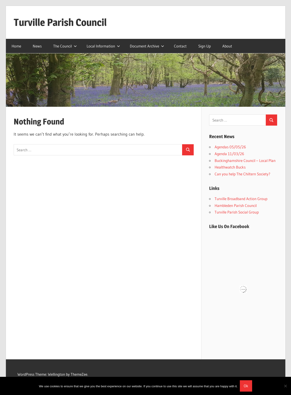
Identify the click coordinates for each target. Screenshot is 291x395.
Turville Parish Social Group (237, 212)
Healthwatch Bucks (230, 167)
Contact (180, 46)
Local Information (103, 46)
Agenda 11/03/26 (229, 153)
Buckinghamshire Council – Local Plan (245, 160)
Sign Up (204, 46)
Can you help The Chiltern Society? (242, 173)
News (37, 46)
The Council (65, 46)
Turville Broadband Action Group (241, 198)
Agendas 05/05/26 (230, 146)
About (227, 46)
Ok (246, 385)
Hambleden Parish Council (236, 205)
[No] (285, 386)
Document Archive (147, 46)
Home (16, 46)
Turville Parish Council (60, 22)
